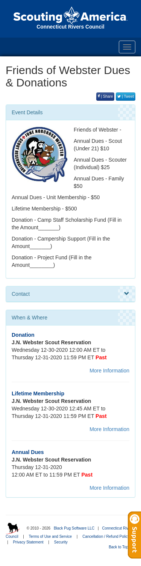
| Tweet (125, 96)
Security (61, 542)
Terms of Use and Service (50, 536)
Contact (70, 294)
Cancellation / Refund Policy (105, 536)
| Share (105, 96)
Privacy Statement (28, 542)
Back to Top (121, 547)
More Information (109, 371)
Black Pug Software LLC (74, 528)
